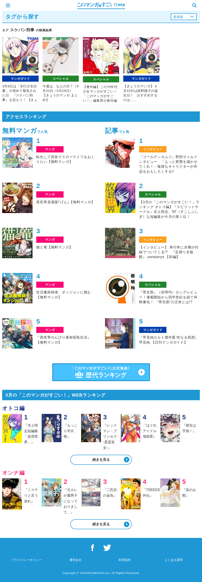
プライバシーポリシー (26, 560)
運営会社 (75, 560)
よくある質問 (173, 560)
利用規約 (124, 560)
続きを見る (101, 459)
